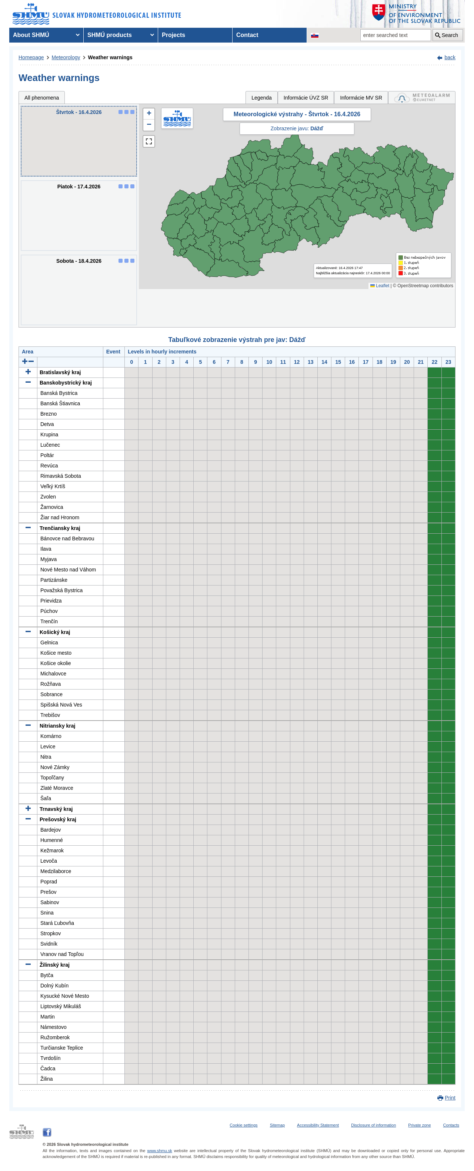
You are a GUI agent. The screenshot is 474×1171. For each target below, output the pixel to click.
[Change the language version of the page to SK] (315, 35)
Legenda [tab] (261, 98)
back (449, 57)
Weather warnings (110, 57)
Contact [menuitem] (247, 35)
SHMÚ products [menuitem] (109, 35)
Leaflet (379, 285)
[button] (148, 114)
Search (450, 35)
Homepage (31, 57)
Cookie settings (243, 1125)
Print (450, 1098)
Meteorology (66, 57)
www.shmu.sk (159, 1150)
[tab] (421, 97)
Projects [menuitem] (173, 35)
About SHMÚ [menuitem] (31, 35)
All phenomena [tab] (41, 98)
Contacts (451, 1125)
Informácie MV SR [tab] (361, 98)
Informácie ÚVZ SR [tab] (306, 98)
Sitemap (277, 1125)
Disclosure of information (373, 1125)
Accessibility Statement (318, 1125)
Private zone (419, 1125)
